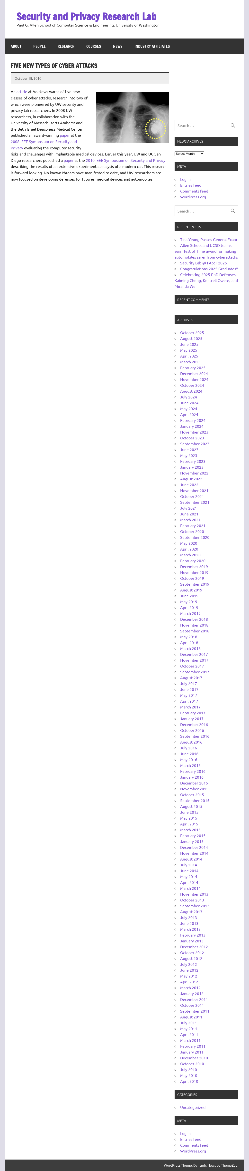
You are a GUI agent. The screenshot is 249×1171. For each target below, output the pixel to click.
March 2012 (190, 987)
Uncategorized (192, 1107)
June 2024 (189, 402)
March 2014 (190, 888)
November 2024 (194, 379)
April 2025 (189, 355)
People (39, 46)
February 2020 (192, 560)
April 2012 (189, 981)
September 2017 (194, 671)
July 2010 (188, 1069)
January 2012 (192, 993)
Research (66, 46)
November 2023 (194, 431)
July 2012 (188, 964)
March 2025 (190, 361)
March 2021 (190, 519)
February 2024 (192, 420)
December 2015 (194, 782)
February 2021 (192, 525)
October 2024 (192, 385)
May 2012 (188, 975)
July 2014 (188, 864)
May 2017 (188, 695)
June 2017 (189, 689)
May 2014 (188, 876)
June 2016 (189, 753)
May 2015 (188, 817)
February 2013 (192, 934)
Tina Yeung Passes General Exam (208, 239)
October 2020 (192, 531)
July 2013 (188, 917)
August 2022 (191, 478)
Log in (185, 179)
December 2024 (194, 373)
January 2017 (192, 718)
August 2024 (191, 390)
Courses (93, 46)
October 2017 (192, 665)
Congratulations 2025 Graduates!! (209, 268)
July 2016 (188, 747)
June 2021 (189, 513)
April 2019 (189, 607)
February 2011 (192, 1046)
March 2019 (190, 613)
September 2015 (194, 800)
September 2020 (194, 537)
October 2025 (192, 332)
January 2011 (192, 1051)
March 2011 (190, 1040)
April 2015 (189, 823)
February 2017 (192, 712)
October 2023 (192, 437)
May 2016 (188, 759)
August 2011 (191, 1016)
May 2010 (188, 1075)
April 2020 (189, 548)
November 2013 (194, 893)
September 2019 (194, 583)
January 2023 (192, 467)
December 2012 (194, 946)
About (16, 46)
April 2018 (189, 642)
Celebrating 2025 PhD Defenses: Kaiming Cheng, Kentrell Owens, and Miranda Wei (206, 280)
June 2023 (189, 449)
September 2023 (194, 443)
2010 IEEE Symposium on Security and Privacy (125, 160)
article (22, 91)
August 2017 (191, 677)
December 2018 (194, 619)
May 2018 (188, 636)
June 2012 (189, 970)
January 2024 (192, 426)
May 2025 (188, 350)
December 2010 (194, 1057)
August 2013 (191, 911)
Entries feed (190, 185)
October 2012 (192, 952)
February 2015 (192, 835)
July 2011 (188, 1022)
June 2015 (189, 812)
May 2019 (188, 601)
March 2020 (190, 554)
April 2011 (189, 1034)
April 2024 (189, 414)
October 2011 (192, 1005)
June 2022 (189, 484)
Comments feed (194, 190)
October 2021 (192, 496)
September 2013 (194, 905)
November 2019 (194, 572)
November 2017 (194, 660)
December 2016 (194, 724)
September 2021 (194, 502)
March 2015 (190, 829)
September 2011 (194, 1010)
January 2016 (192, 776)
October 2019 (192, 578)
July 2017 (188, 683)
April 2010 (189, 1081)
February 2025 (192, 367)
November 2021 (194, 490)
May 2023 (188, 455)
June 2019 (189, 595)
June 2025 (189, 344)
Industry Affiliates (152, 46)
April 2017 (189, 700)
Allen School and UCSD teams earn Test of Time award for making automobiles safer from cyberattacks (206, 251)
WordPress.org (193, 196)
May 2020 (188, 543)
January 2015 (192, 841)
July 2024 (188, 396)
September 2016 (194, 736)
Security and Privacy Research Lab (86, 16)
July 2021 (188, 507)
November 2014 (194, 853)
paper (65, 135)
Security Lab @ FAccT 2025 (203, 262)
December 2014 (194, 847)
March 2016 (190, 765)
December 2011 (194, 999)
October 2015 (192, 794)
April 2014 (189, 882)
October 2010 (192, 1063)
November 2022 (194, 472)
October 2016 (192, 730)
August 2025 (191, 338)
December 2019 (194, 566)
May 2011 (188, 1028)
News (118, 46)
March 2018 (190, 648)
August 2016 (191, 741)
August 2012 (191, 958)
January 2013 (192, 940)
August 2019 (191, 589)
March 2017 (190, 706)
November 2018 (194, 624)
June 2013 (189, 923)
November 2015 (194, 788)
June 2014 (189, 870)
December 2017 (194, 654)
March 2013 (190, 929)
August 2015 (191, 806)
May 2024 (188, 408)
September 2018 (194, 630)
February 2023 (192, 461)
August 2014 (191, 858)
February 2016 (192, 771)
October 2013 (192, 899)
